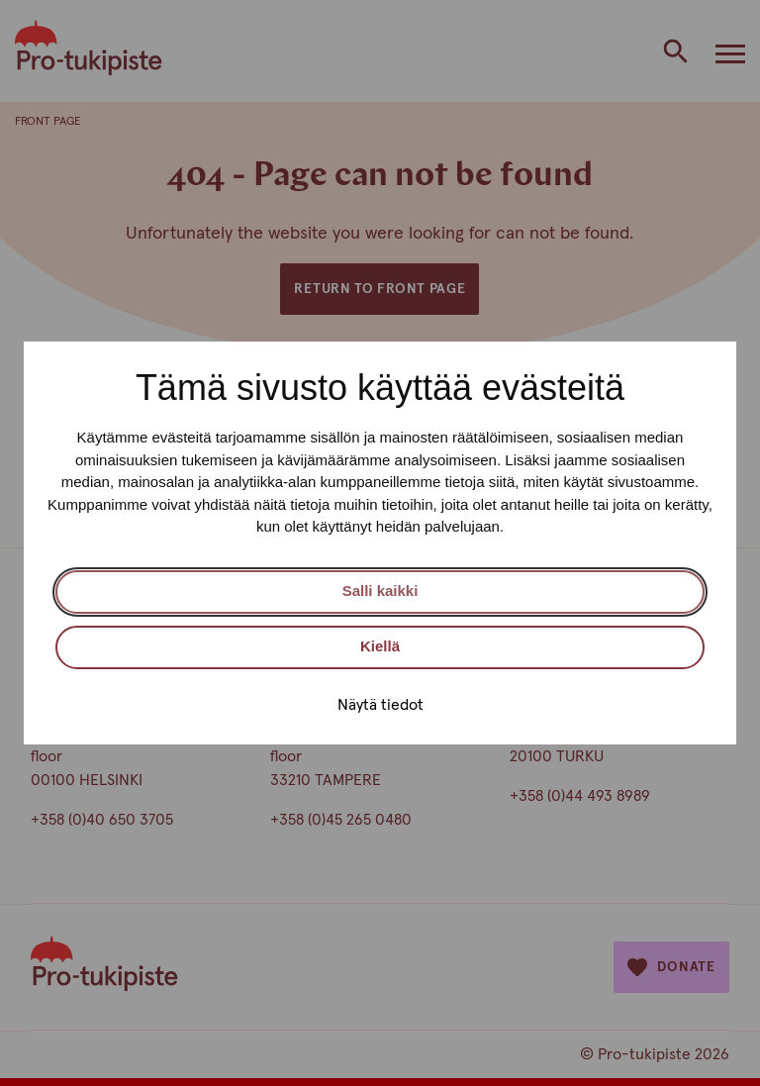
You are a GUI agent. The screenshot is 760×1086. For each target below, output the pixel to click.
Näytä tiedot (380, 705)
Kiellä (380, 646)
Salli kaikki (380, 590)
